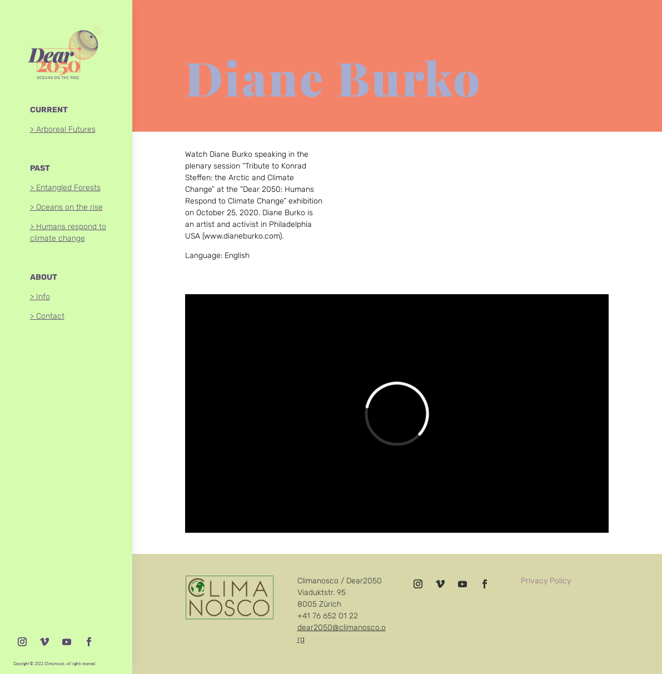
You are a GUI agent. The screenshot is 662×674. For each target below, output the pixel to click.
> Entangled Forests (65, 187)
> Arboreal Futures (63, 129)
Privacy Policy (546, 581)
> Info (40, 296)
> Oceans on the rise (66, 207)
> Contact (47, 316)
